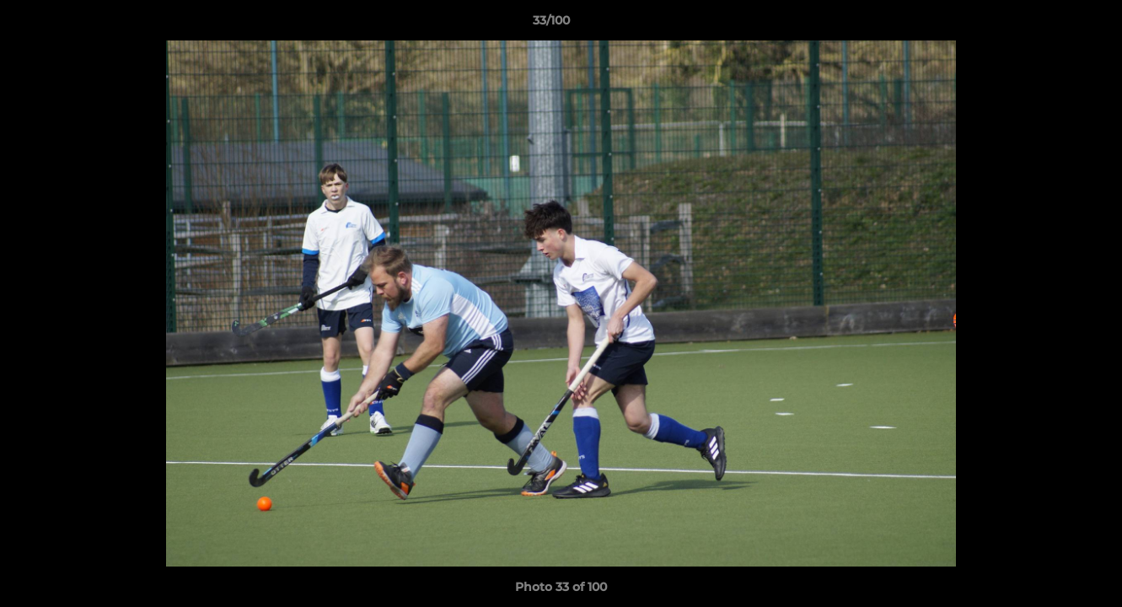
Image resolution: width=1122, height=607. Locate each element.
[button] (1051, 24)
